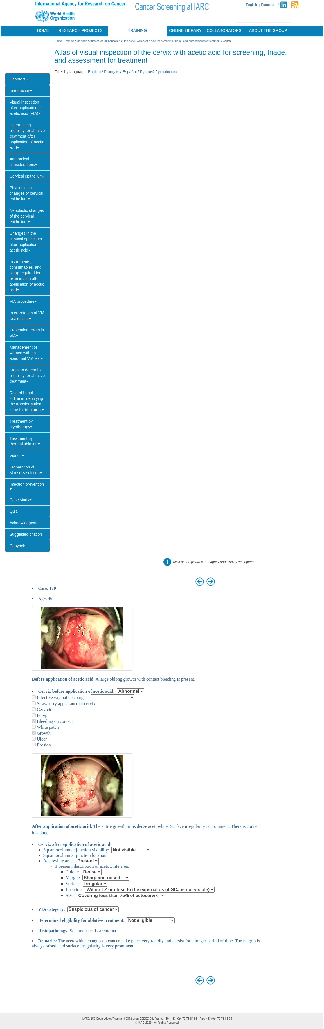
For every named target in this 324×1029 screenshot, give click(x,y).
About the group (268, 30)
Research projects (80, 30)
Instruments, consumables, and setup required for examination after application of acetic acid (27, 275)
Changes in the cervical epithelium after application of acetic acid (26, 241)
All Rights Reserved (166, 1022)
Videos (17, 455)
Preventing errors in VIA (27, 333)
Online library (185, 30)
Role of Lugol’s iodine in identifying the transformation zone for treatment (27, 401)
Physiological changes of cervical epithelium (26, 193)
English (251, 5)
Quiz (14, 511)
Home (43, 30)
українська (167, 72)
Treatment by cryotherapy (21, 424)
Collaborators (224, 30)
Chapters (19, 79)
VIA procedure (23, 301)
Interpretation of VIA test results (27, 316)
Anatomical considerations (23, 162)
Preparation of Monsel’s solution (26, 470)
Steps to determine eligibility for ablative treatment (27, 376)
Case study (21, 499)
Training (137, 30)
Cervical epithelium (27, 176)
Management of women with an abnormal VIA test (26, 353)
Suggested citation (26, 534)
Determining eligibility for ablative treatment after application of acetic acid (27, 136)
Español (129, 72)
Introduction (21, 90)
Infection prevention (27, 486)
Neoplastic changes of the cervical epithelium (27, 216)
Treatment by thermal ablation (25, 441)
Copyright (18, 546)
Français (267, 5)
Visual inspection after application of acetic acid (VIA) (26, 108)
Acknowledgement (26, 523)
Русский (147, 72)
